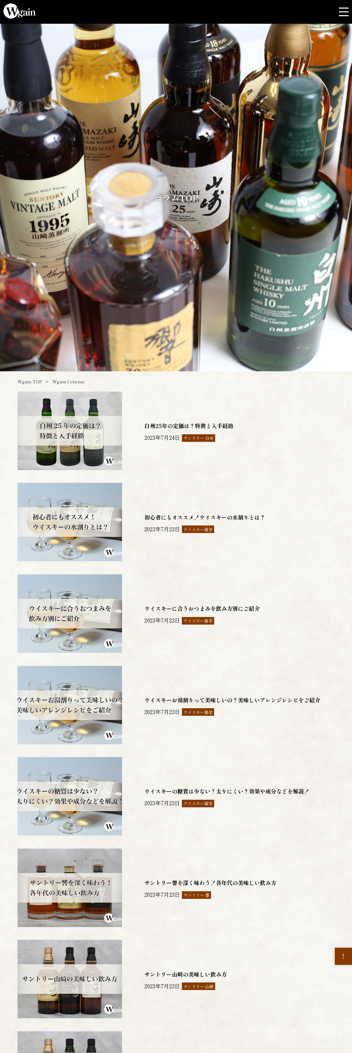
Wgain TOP (30, 381)
